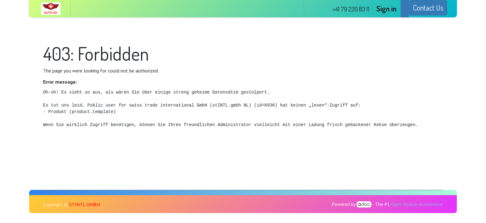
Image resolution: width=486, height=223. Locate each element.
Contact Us (428, 7)
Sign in (386, 8)
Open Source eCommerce (417, 204)
